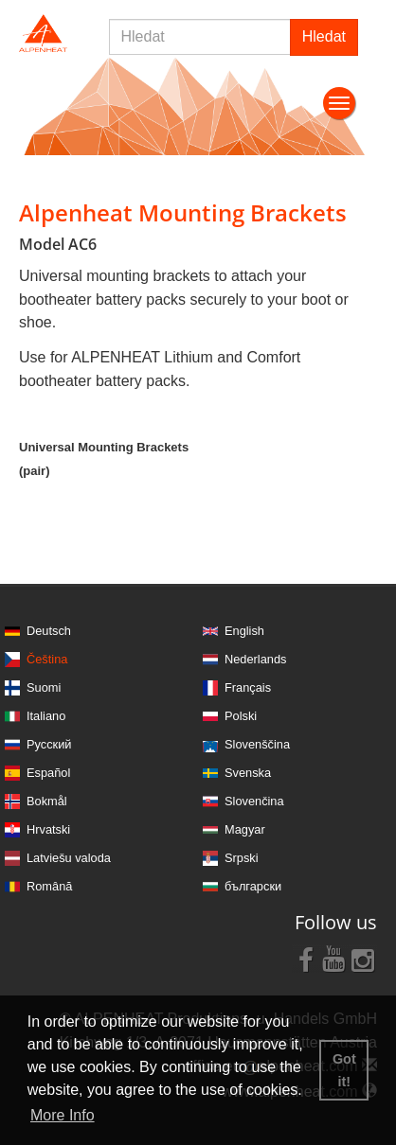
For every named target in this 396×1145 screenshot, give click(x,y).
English (244, 631)
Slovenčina (254, 801)
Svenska (248, 773)
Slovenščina (257, 744)
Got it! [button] (344, 1070)
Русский (49, 744)
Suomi (44, 687)
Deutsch (49, 631)
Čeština (47, 659)
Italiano (46, 716)
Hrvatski (48, 829)
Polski (241, 716)
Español (48, 773)
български (253, 886)
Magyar (245, 829)
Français (248, 687)
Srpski (242, 858)
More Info (62, 1115)
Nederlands (255, 659)
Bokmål (47, 801)
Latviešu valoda (69, 858)
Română (49, 886)
